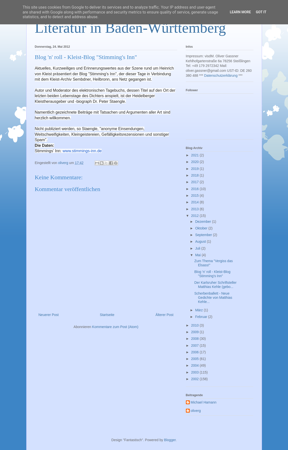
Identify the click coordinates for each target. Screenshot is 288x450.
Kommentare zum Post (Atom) (115, 327)
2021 (195, 155)
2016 (195, 189)
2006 (195, 352)
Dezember (203, 222)
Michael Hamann (204, 402)
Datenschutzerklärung (220, 75)
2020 (195, 162)
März (199, 310)
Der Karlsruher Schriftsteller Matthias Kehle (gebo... (215, 285)
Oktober (201, 228)
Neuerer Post (49, 315)
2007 (195, 345)
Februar (201, 317)
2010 (195, 325)
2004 (195, 365)
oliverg (196, 411)
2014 (195, 202)
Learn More (240, 12)
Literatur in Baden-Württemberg (130, 28)
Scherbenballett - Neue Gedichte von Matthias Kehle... (213, 297)
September (204, 235)
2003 (195, 372)
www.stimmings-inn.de (82, 151)
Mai (198, 255)
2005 (195, 359)
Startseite (107, 315)
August (201, 241)
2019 (195, 169)
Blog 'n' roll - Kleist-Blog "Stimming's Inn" (212, 274)
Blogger (170, 440)
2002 (195, 379)
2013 (195, 209)
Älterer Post (164, 315)
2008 (195, 339)
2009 (195, 332)
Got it (261, 12)
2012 (195, 216)
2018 (195, 175)
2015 (195, 195)
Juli (198, 248)
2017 (195, 182)
